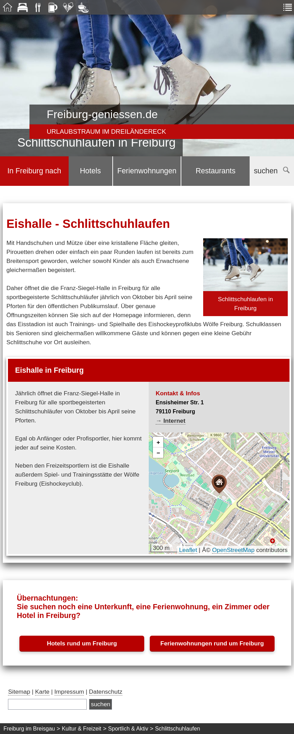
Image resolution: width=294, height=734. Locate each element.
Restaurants (215, 171)
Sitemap (19, 691)
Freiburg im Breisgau (29, 729)
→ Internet (170, 420)
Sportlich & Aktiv (128, 729)
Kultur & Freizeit (81, 729)
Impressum (69, 691)
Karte (42, 691)
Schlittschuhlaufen (177, 729)
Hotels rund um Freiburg (82, 643)
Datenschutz (105, 691)
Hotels (90, 171)
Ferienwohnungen (146, 171)
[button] (219, 484)
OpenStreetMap (233, 549)
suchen (271, 171)
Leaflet (188, 549)
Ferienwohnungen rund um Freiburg (212, 643)
